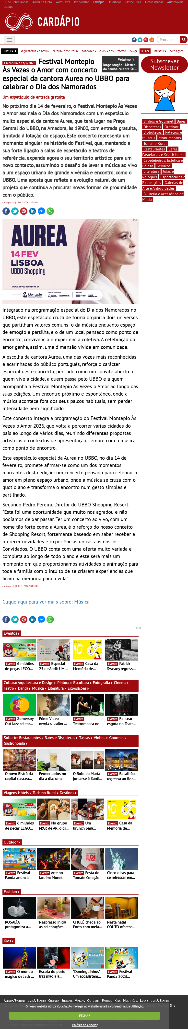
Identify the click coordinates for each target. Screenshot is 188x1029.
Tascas (86, 737)
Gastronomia (16, 743)
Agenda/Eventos (14, 1000)
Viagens (80, 1000)
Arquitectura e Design (37, 682)
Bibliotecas (152, 132)
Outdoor (12, 842)
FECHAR (84, 1016)
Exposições (78, 688)
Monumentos (170, 137)
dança (133, 51)
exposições (176, 51)
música (145, 51)
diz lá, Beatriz (37, 1000)
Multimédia (130, 1000)
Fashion (12, 891)
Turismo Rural (46, 792)
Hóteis (25, 792)
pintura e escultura (66, 51)
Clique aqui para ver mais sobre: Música (45, 601)
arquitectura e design (35, 51)
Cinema (121, 682)
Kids (9, 940)
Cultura (53, 1000)
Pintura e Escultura (74, 682)
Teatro (10, 688)
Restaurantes (31, 737)
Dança (24, 688)
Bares (181, 121)
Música (39, 688)
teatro (122, 51)
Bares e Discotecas (61, 737)
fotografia (89, 51)
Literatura (57, 688)
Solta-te (66, 1000)
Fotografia (103, 682)
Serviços (164, 165)
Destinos (68, 792)
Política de (84, 1025)
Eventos (12, 633)
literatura (159, 51)
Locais (144, 1000)
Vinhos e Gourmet (110, 737)
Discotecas (152, 126)
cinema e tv (106, 51)
